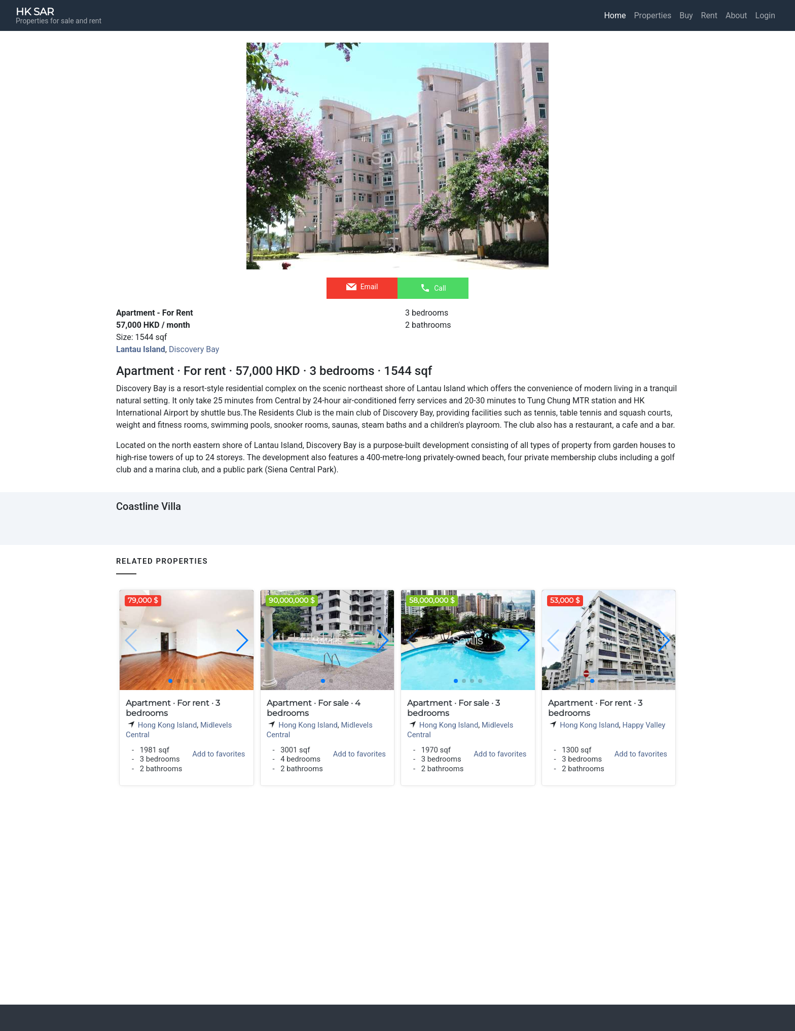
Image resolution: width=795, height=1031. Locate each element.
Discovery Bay (194, 349)
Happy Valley (643, 725)
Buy (686, 15)
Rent (709, 15)
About (736, 15)
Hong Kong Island (167, 725)
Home (615, 15)
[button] (241, 640)
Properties (653, 15)
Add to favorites (218, 754)
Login (765, 15)
